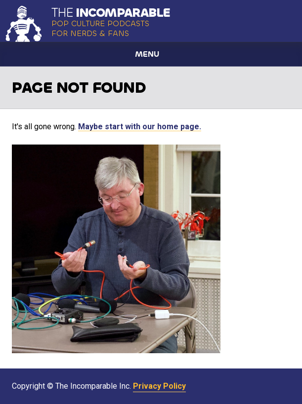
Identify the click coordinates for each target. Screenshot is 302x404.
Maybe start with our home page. (139, 126)
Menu (147, 54)
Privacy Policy (159, 386)
